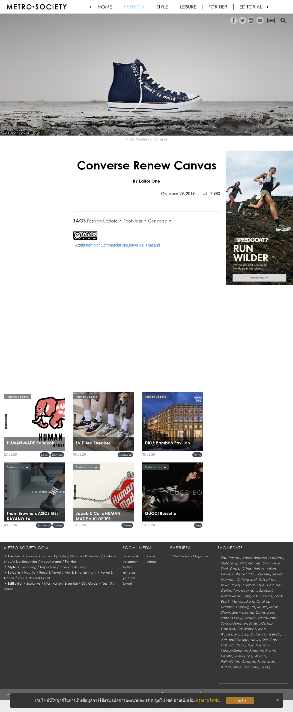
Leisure (188, 7)
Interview (249, 590)
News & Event (39, 578)
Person (234, 558)
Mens (273, 607)
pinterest (129, 572)
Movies (238, 601)
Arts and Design (234, 640)
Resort (240, 574)
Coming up (245, 607)
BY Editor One (146, 180)
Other (246, 569)
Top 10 (106, 583)
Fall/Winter (246, 629)
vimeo (151, 561)
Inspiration (48, 567)
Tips (250, 645)
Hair (270, 585)
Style (162, 7)
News (44, 454)
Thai (224, 569)
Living (265, 667)
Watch (260, 656)
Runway (31, 556)
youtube (129, 578)
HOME (105, 7)
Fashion (134, 7)
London (276, 558)
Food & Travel (50, 572)
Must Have (52, 583)
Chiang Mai (246, 580)
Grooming (28, 567)
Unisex (258, 569)
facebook (131, 556)
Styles (254, 623)
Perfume (250, 667)
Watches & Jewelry (85, 556)
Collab (58, 525)
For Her (70, 561)
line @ (150, 556)
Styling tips (243, 656)
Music (262, 607)
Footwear (133, 220)
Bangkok (249, 596)
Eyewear (239, 612)
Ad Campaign (261, 612)
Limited (265, 596)
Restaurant (266, 618)
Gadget (248, 662)
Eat (223, 558)
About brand (51, 561)
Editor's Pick (231, 618)
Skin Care (270, 640)
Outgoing (229, 563)
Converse (157, 220)
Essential (71, 583)
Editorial (251, 7)
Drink (241, 645)
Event (270, 651)
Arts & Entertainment (81, 572)
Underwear (230, 596)
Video (8, 589)
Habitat (227, 607)
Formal (248, 585)
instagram (130, 561)
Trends (274, 634)
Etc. (252, 574)
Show (225, 612)
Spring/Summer (234, 623)
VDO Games (250, 563)
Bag (198, 525)
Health (226, 656)
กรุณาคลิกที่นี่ (208, 700)
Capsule (228, 629)
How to (29, 572)
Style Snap (78, 567)
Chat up (57, 454)
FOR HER (217, 7)
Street (277, 574)
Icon (63, 567)
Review (227, 574)
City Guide (89, 583)
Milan (271, 569)
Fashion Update (102, 220)
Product (256, 651)
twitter (128, 567)
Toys (21, 578)
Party (236, 585)
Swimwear (271, 563)
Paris (250, 601)
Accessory (230, 634)
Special (265, 590)
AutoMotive (231, 667)
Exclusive (33, 583)
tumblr (128, 583)
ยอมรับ (240, 700)
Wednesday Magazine (190, 556)
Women (227, 580)
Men (262, 629)
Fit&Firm (227, 645)
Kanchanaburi (255, 558)
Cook (234, 569)
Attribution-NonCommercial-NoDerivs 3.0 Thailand (117, 245)
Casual (249, 618)
